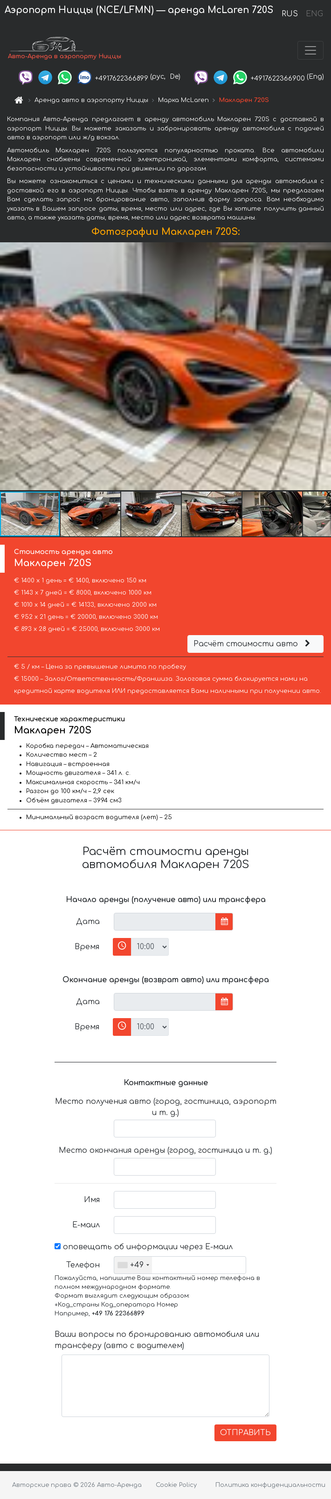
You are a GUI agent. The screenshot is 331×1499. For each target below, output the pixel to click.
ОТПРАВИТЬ (245, 1433)
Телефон (83, 1265)
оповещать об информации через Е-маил (144, 1247)
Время (87, 947)
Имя (92, 1200)
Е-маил (86, 1225)
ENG (314, 14)
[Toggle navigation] (310, 50)
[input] (165, 922)
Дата (88, 921)
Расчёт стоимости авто (253, 644)
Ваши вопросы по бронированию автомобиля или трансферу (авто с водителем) (157, 1340)
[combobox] (133, 1265)
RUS (290, 14)
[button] (322, 366)
